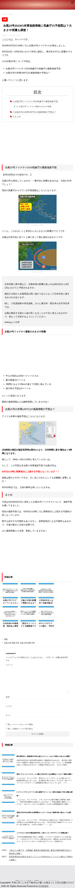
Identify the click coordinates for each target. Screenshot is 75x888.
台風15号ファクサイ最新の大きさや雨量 (33, 106)
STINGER (43, 886)
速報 (6, 639)
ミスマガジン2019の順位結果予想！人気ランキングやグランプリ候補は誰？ (43, 833)
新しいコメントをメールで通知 (20, 724)
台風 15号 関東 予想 (11, 643)
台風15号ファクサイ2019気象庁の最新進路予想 (35, 101)
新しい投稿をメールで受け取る (20, 729)
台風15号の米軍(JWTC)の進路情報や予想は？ (34, 112)
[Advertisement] (37, 144)
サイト (8, 715)
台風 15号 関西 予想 (27, 643)
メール (9, 706)
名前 (8, 697)
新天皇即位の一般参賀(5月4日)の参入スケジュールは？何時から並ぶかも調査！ (44, 756)
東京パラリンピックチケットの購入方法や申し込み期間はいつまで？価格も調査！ (45, 774)
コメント (9, 665)
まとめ (16, 116)
